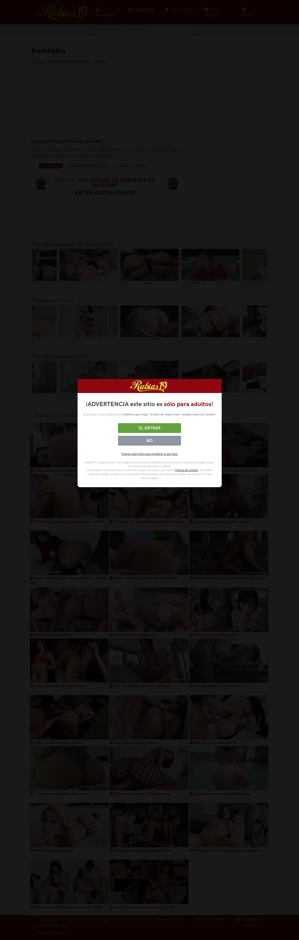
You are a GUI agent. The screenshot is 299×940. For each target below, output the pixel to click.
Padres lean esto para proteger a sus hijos (149, 454)
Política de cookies (186, 470)
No (149, 440)
